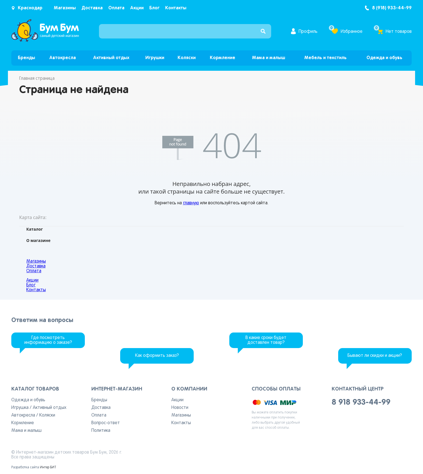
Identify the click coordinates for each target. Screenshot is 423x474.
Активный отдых (111, 58)
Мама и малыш (268, 58)
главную (191, 203)
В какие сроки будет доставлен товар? (265, 340)
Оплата (116, 8)
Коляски (187, 58)
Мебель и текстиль (325, 58)
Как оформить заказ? (157, 356)
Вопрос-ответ (105, 423)
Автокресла (62, 58)
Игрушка (20, 408)
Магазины (65, 8)
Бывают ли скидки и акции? (375, 356)
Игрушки (154, 58)
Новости (179, 408)
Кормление (222, 58)
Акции (137, 8)
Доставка (92, 8)
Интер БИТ (48, 467)
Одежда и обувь (384, 58)
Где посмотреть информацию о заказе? (48, 340)
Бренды (26, 58)
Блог (154, 8)
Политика (100, 431)
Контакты (175, 8)
